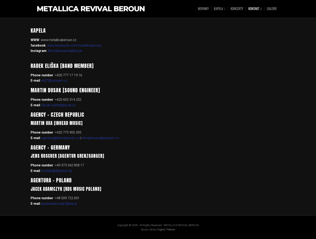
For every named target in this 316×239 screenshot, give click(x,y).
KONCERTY (237, 8)
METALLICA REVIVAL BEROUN (91, 9)
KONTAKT (253, 9)
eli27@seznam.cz (54, 80)
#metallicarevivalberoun (65, 51)
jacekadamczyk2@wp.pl (59, 204)
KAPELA (218, 9)
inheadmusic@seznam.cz (100, 138)
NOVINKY (203, 8)
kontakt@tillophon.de (57, 171)
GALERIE (272, 8)
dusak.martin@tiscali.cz (59, 105)
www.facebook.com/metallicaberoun (74, 45)
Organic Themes (166, 229)
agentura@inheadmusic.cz (61, 138)
